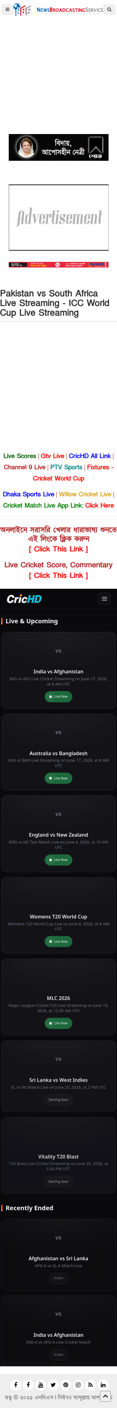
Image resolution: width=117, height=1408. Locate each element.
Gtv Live (52, 456)
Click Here (99, 506)
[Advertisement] (58, 58)
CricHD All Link (90, 456)
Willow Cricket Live (85, 494)
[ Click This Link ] (58, 549)
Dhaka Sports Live (28, 494)
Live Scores (19, 456)
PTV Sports (66, 467)
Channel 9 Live (25, 467)
